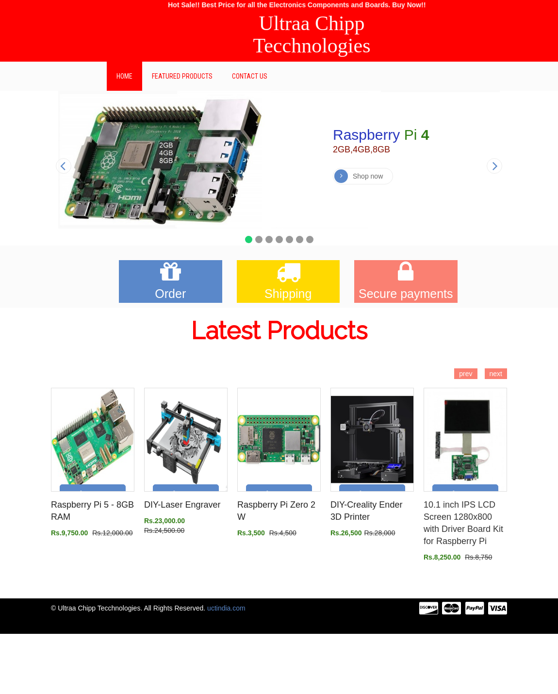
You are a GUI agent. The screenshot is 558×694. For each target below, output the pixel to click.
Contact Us (249, 76)
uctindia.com (226, 608)
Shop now (358, 176)
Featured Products (182, 76)
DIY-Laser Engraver (182, 505)
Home (124, 76)
